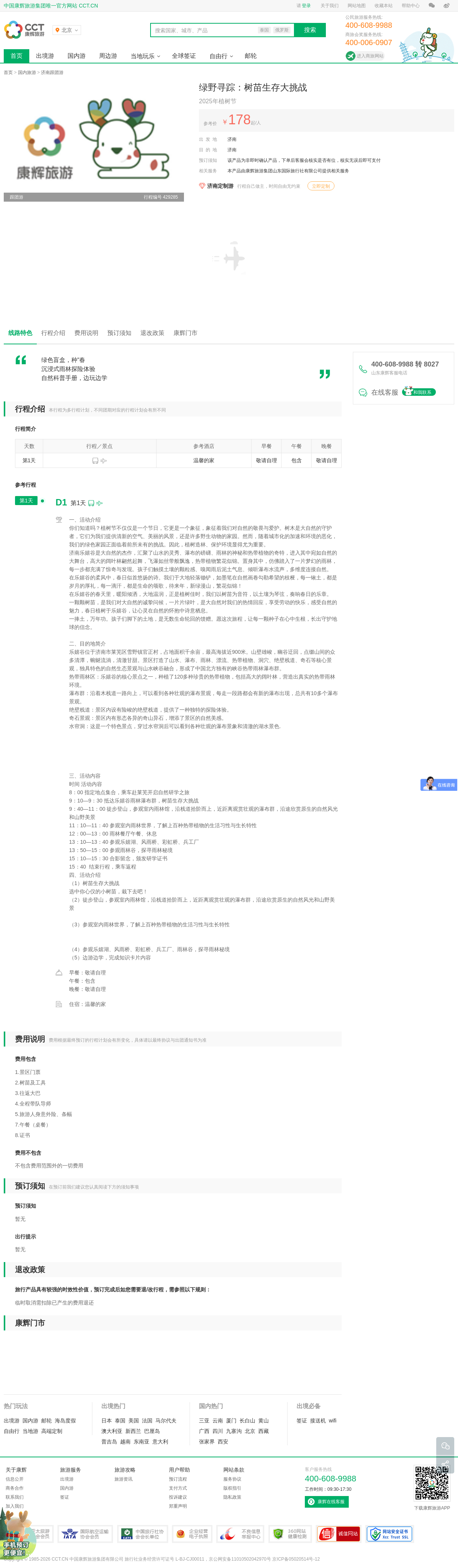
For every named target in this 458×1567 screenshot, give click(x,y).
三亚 (204, 1421)
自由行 (218, 56)
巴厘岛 (152, 1431)
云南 (217, 1421)
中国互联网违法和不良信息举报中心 (240, 1534)
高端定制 (51, 1431)
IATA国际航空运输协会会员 (85, 1534)
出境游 (45, 56)
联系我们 (15, 1497)
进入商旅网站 (370, 56)
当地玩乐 (143, 56)
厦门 (231, 1421)
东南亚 (141, 1442)
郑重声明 (178, 1506)
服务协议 (232, 1479)
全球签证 (184, 56)
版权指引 (232, 1488)
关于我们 (330, 5)
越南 (125, 1442)
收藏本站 (384, 5)
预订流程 (178, 1479)
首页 (17, 56)
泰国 (120, 1421)
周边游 (108, 56)
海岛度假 (65, 1421)
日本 (106, 1421)
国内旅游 (27, 72)
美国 (133, 1421)
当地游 (30, 1431)
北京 (250, 1431)
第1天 (26, 501)
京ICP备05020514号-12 (296, 1559)
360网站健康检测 (290, 1534)
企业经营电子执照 (192, 1534)
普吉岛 (109, 1442)
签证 (302, 1421)
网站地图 (357, 5)
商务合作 (15, 1488)
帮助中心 (411, 5)
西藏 (263, 1431)
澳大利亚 (111, 1431)
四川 (217, 1431)
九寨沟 (234, 1431)
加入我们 (15, 1506)
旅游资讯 (123, 1479)
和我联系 (422, 392)
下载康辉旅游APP (432, 1488)
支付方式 (178, 1488)
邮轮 (251, 56)
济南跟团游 (52, 72)
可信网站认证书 (339, 1534)
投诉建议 (178, 1497)
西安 (223, 1442)
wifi (332, 1421)
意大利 (160, 1442)
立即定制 (321, 186)
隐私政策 (232, 1497)
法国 (147, 1421)
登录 (306, 5)
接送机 (318, 1421)
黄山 (263, 1421)
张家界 (207, 1442)
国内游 (77, 56)
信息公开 (15, 1479)
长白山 (247, 1421)
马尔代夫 (165, 1421)
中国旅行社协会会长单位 (142, 1534)
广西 (204, 1431)
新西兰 (133, 1431)
